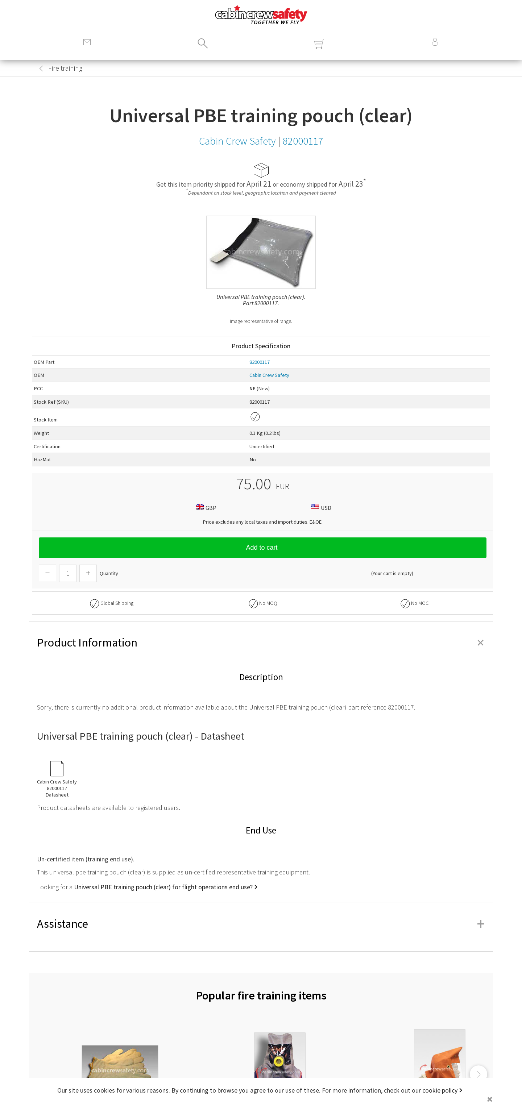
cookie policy (439, 1090)
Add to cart (262, 547)
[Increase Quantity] (88, 573)
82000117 (259, 362)
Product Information (261, 642)
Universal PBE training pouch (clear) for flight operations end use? (163, 887)
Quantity (109, 573)
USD (320, 507)
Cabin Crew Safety (269, 375)
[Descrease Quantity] (47, 573)
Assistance (261, 923)
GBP (205, 507)
